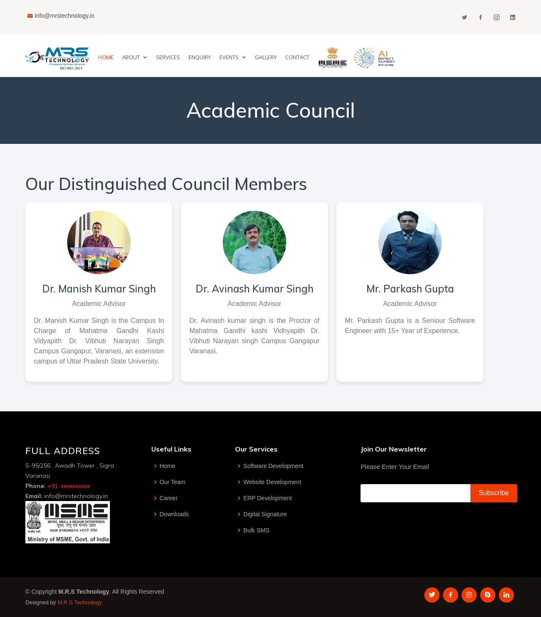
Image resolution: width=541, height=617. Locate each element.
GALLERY (266, 57)
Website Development (272, 482)
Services (168, 57)
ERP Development (267, 498)
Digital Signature (265, 514)
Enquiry (200, 57)
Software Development (273, 466)
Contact (297, 57)
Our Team (173, 482)
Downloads (174, 514)
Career (169, 498)
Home (106, 57)
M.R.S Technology (79, 602)
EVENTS (229, 57)
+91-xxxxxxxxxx (68, 486)
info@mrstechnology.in (65, 15)
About (131, 57)
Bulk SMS (256, 530)
